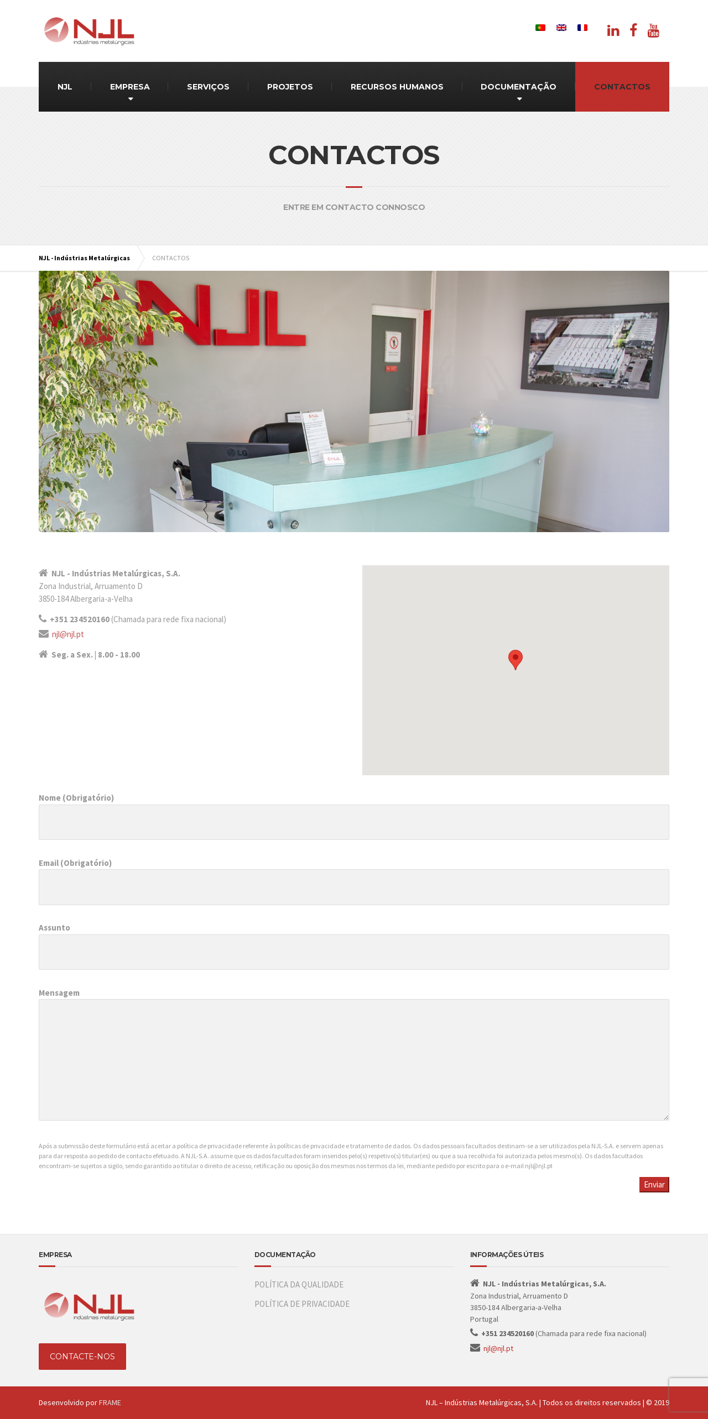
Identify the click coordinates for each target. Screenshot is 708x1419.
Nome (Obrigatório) (354, 809)
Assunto (354, 939)
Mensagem (354, 1059)
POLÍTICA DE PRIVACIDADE (302, 1304)
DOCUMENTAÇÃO (518, 87)
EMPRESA (130, 87)
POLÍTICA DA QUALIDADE (298, 1284)
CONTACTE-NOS (82, 1357)
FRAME (110, 1402)
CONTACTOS (622, 87)
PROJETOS (290, 87)
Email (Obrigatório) (354, 875)
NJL (65, 87)
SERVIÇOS (208, 87)
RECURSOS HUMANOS (397, 87)
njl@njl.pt (68, 634)
